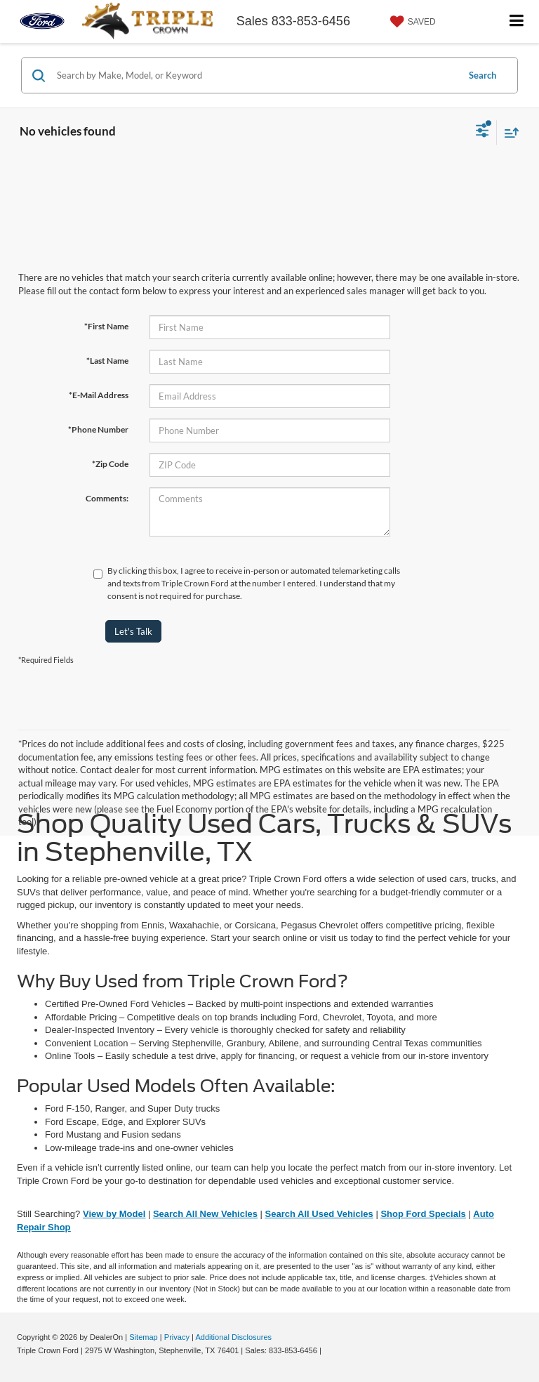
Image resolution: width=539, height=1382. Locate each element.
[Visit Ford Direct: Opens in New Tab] (327, 1350)
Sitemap (143, 1337)
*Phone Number (98, 429)
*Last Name (107, 360)
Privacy (176, 1337)
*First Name (106, 326)
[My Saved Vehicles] (411, 21)
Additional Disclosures (233, 1337)
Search (482, 75)
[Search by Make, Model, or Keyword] (255, 75)
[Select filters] (482, 132)
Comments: (107, 498)
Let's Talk (133, 631)
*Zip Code (110, 464)
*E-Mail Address (98, 395)
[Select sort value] (508, 132)
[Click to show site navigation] (517, 21)
